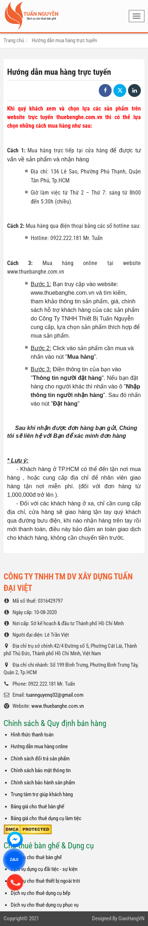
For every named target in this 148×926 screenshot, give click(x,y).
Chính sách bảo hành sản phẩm (43, 782)
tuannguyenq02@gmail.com (54, 695)
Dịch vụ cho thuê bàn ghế (36, 857)
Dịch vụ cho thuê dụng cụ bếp (40, 893)
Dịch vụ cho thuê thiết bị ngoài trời (45, 881)
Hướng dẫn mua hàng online (39, 746)
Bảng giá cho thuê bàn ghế (37, 806)
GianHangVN (131, 918)
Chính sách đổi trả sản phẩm (40, 758)
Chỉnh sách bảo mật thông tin (41, 770)
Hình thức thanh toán (32, 734)
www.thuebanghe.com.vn (57, 706)
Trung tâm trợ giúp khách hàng (42, 794)
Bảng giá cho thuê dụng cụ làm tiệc (46, 818)
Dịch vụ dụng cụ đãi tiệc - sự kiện (44, 869)
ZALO (14, 859)
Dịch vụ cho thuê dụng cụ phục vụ (44, 905)
